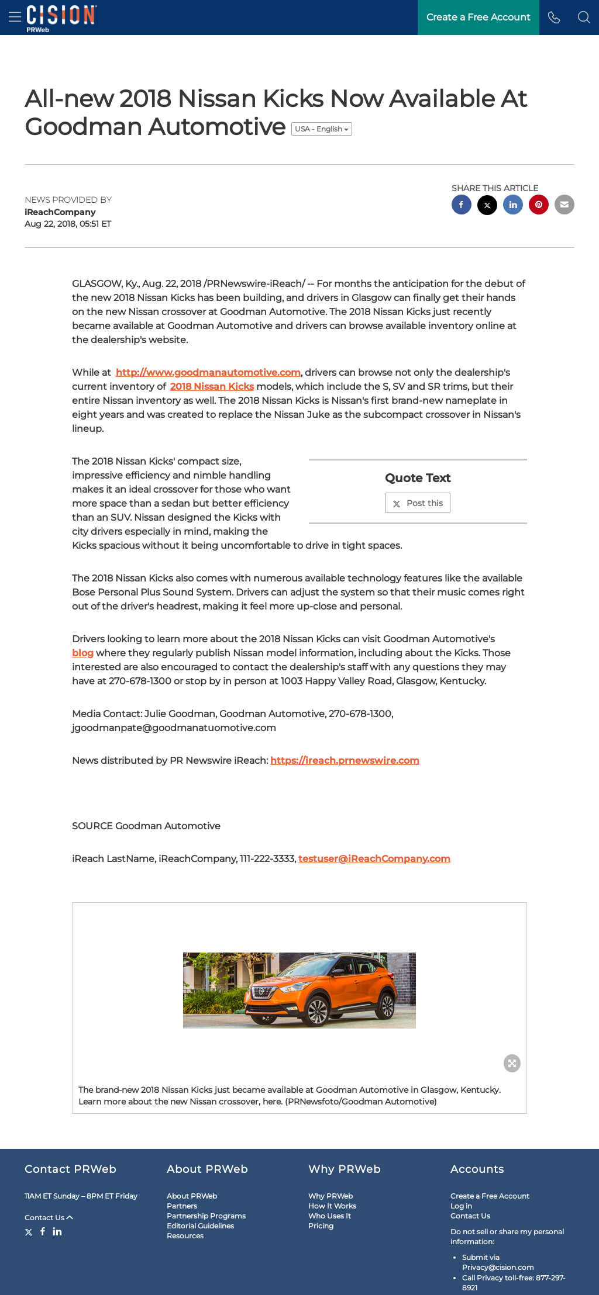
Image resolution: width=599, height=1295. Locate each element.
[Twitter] (30, 1231)
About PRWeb (192, 1196)
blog (83, 653)
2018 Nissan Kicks (212, 386)
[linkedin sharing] (513, 206)
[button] (584, 17)
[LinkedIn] (57, 1231)
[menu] (15, 17)
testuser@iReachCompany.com (374, 858)
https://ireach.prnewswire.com (344, 760)
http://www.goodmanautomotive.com (208, 372)
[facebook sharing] (461, 206)
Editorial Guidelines (200, 1225)
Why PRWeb (330, 1196)
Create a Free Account (489, 1196)
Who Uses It (329, 1215)
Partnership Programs (206, 1215)
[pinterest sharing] (539, 206)
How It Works (332, 1205)
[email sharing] (564, 206)
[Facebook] (42, 1231)
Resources (185, 1235)
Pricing (320, 1225)
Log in (461, 1205)
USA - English (322, 128)
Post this (418, 503)
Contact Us (49, 1217)
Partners (182, 1205)
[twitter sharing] (487, 206)
